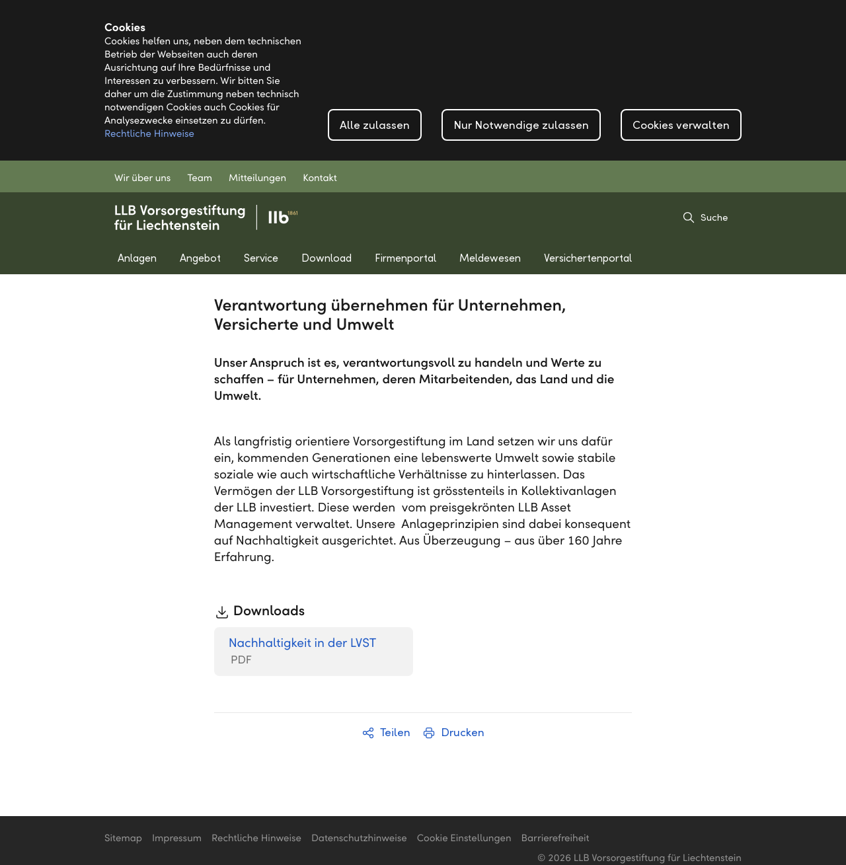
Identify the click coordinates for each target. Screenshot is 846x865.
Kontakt (320, 178)
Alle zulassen (375, 125)
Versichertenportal (588, 258)
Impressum (177, 839)
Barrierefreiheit (555, 839)
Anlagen (137, 258)
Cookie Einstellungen (464, 839)
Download (326, 258)
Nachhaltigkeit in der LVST (303, 652)
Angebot (200, 258)
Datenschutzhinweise (359, 839)
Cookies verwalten (681, 125)
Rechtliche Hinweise (149, 134)
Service (261, 258)
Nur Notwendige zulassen (521, 125)
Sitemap (123, 839)
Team (199, 178)
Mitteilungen (257, 178)
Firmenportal (405, 258)
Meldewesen (490, 258)
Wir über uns (142, 178)
